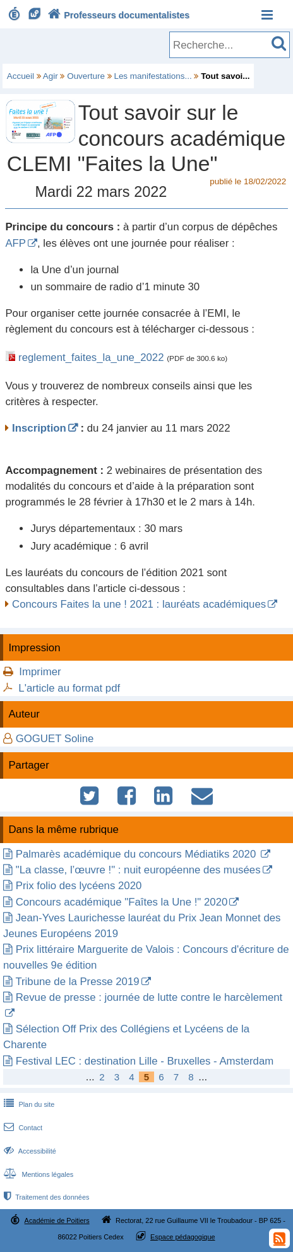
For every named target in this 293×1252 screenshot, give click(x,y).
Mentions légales (37, 1174)
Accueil (20, 76)
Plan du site (27, 1104)
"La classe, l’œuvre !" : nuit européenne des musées (138, 870)
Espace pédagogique (182, 1237)
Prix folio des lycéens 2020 (79, 886)
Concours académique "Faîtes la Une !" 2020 (122, 902)
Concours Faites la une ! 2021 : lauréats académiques (139, 604)
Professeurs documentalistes (117, 15)
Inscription (39, 428)
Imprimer (40, 672)
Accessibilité (28, 1151)
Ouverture (86, 76)
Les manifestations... (152, 76)
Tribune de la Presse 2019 (77, 982)
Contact (21, 1127)
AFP (15, 243)
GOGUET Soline (55, 739)
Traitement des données (45, 1197)
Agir (50, 76)
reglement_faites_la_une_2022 (91, 357)
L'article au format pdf (69, 688)
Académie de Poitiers (57, 1220)
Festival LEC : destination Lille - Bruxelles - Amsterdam (145, 1061)
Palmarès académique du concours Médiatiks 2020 (137, 854)
